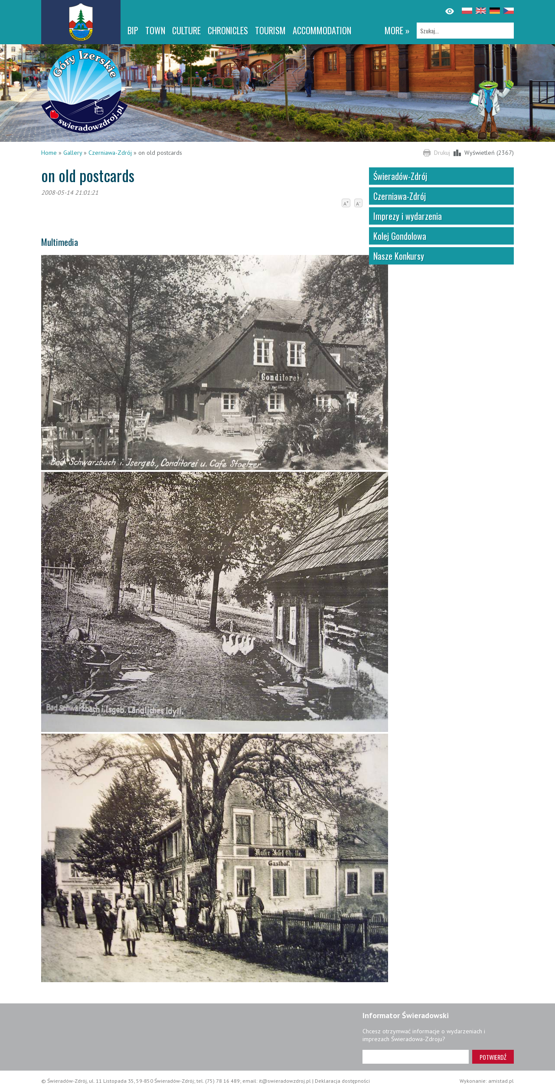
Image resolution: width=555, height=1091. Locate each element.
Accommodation (322, 30)
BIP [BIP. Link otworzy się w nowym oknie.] (132, 30)
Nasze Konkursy (398, 255)
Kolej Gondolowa (399, 235)
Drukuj (442, 153)
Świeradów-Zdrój (400, 176)
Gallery (72, 153)
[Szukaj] (465, 31)
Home (49, 153)
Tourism (270, 30)
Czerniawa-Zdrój (110, 153)
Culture (186, 30)
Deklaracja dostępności (342, 1081)
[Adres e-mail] (415, 1057)
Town (155, 30)
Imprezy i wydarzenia (407, 215)
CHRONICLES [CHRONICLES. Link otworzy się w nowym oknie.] (228, 30)
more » (397, 30)
